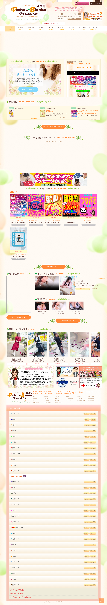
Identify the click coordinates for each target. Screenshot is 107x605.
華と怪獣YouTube (81, 400)
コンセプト (79, 398)
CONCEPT (72, 28)
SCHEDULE (41, 28)
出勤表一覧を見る (53, 266)
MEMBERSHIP (93, 28)
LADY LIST (31, 28)
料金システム (91, 396)
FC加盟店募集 (58, 402)
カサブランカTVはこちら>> (53, 141)
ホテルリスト (58, 398)
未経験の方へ (91, 398)
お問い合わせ (36, 402)
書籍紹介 (57, 400)
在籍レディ (57, 396)
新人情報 (46, 396)
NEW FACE (20, 28)
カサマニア (68, 400)
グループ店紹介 (47, 402)
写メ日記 (79, 396)
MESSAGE (51, 28)
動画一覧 (35, 398)
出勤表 (67, 396)
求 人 (34, 400)
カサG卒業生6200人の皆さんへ (53, 23)
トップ (34, 396)
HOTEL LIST (82, 28)
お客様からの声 (91, 400)
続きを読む (63, 117)
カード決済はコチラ (96, 3)
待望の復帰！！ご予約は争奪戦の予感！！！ (78, 64)
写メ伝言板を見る (19, 317)
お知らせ (46, 398)
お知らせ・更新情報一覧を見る (54, 126)
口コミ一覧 (46, 400)
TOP (10, 28)
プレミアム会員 (69, 398)
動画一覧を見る (68, 320)
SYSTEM (62, 28)
